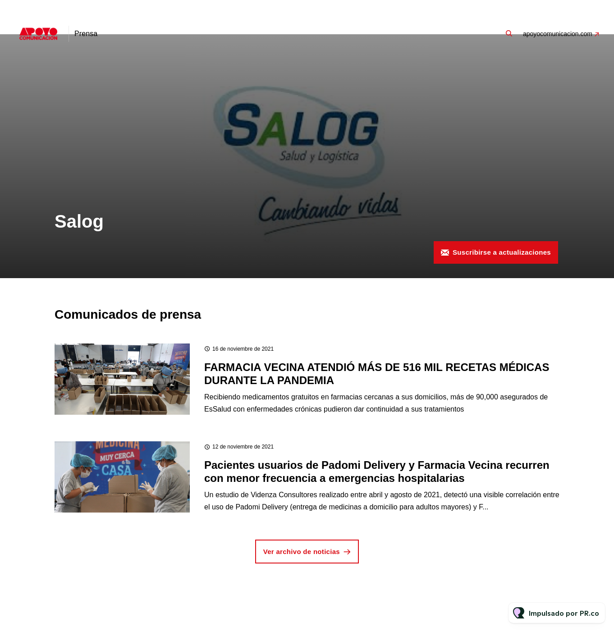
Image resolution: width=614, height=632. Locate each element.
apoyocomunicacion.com (557, 33)
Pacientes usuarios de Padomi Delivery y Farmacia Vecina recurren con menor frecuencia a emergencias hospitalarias (377, 471)
